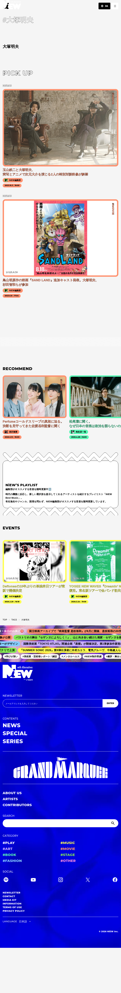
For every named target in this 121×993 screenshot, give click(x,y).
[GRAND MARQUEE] (60, 767)
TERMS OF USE (12, 907)
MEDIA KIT (9, 899)
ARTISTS (10, 799)
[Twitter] (87, 880)
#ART (8, 849)
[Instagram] (60, 880)
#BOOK (9, 855)
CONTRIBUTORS (17, 805)
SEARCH (8, 815)
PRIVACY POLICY (14, 910)
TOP (5, 619)
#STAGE (68, 855)
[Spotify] (6, 880)
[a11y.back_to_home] (10, 5)
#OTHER (68, 861)
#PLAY (9, 843)
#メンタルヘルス (72, 656)
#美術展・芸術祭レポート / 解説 (41, 656)
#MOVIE (68, 849)
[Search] (60, 823)
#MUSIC (68, 843)
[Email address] (53, 703)
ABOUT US (12, 793)
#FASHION (12, 861)
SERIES (13, 741)
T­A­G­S (14, 619)
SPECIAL (15, 733)
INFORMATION (12, 903)
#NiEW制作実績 (94, 656)
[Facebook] (115, 880)
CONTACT (9, 896)
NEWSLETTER (12, 695)
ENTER (110, 703)
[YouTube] (33, 880)
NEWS (11, 725)
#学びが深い (12, 656)
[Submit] (113, 823)
